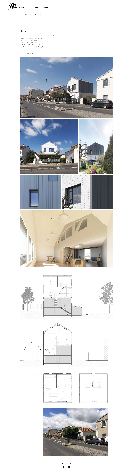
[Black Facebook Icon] (63, 467)
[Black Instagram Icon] (69, 467)
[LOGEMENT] (28, 15)
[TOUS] (21, 15)
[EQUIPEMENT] (38, 15)
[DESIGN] (46, 15)
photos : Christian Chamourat (106, 267)
